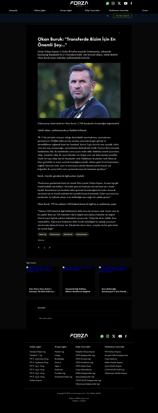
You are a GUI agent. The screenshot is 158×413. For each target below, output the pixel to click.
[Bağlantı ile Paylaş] (50, 248)
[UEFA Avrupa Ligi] (86, 359)
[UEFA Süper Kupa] (85, 366)
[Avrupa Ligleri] (64, 347)
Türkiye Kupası (81, 234)
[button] (108, 16)
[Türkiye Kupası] (38, 380)
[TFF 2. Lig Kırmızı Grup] (39, 359)
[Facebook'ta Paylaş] (39, 248)
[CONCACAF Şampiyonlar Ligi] (89, 380)
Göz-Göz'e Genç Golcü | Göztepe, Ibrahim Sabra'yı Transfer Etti (41, 290)
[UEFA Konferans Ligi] (86, 362)
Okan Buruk (67, 234)
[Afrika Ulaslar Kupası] (115, 362)
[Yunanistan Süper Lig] (65, 377)
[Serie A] (65, 362)
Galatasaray (55, 234)
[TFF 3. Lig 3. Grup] (38, 373)
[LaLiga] (64, 355)
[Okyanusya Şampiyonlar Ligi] (89, 384)
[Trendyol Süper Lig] (38, 351)
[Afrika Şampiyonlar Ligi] (88, 373)
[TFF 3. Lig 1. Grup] (38, 366)
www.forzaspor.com (78, 393)
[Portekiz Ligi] (64, 373)
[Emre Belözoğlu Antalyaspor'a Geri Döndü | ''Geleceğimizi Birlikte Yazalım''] (115, 276)
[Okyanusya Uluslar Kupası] (117, 373)
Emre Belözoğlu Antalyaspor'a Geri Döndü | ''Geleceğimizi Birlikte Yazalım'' (115, 290)
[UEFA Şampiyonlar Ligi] (86, 355)
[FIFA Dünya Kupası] (114, 351)
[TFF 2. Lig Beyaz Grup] (39, 362)
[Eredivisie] (64, 369)
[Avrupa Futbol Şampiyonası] (117, 355)
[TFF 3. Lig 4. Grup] (38, 377)
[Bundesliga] (65, 359)
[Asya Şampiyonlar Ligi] (86, 377)
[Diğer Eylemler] (119, 33)
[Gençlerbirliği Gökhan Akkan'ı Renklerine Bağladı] (79, 276)
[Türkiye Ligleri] (38, 347)
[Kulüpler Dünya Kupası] (86, 351)
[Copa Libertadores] (85, 369)
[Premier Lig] (64, 351)
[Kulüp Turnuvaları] (85, 347)
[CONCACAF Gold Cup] (116, 369)
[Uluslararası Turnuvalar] (115, 347)
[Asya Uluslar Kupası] (114, 366)
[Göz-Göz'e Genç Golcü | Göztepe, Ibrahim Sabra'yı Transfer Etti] (42, 276)
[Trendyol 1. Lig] (38, 355)
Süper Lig (42, 234)
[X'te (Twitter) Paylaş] (44, 248)
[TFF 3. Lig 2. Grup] (38, 369)
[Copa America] (115, 359)
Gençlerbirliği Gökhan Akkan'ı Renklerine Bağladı (77, 290)
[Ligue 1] (64, 366)
